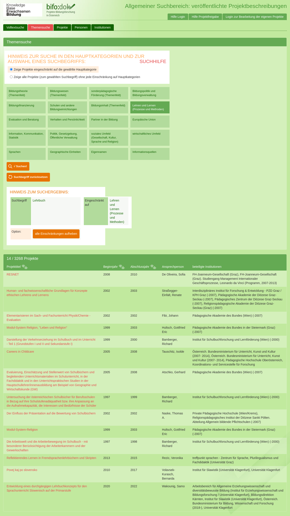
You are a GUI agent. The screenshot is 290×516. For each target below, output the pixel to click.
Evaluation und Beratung (24, 119)
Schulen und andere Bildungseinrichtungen (63, 107)
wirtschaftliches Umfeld (146, 133)
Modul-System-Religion (22, 429)
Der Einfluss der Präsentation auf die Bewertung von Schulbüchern (51, 413)
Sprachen (15, 151)
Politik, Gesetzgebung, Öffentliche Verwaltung (63, 135)
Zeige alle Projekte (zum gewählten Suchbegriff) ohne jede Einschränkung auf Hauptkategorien (75, 77)
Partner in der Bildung (104, 119)
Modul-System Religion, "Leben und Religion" (37, 327)
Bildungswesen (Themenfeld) (59, 92)
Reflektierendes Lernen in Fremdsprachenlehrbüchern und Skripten (51, 458)
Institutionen (103, 27)
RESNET (13, 274)
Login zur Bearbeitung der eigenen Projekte (255, 16)
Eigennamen (99, 151)
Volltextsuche (15, 27)
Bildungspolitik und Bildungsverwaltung (144, 92)
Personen (81, 27)
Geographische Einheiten (65, 151)
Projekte (62, 27)
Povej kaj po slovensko (22, 470)
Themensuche (40, 27)
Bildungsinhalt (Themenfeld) (108, 105)
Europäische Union (144, 119)
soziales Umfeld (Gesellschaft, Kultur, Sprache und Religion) (104, 137)
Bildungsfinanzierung (21, 105)
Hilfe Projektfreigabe (205, 16)
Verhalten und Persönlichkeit (67, 119)
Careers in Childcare (20, 351)
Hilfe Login (178, 16)
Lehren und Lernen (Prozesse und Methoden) (148, 107)
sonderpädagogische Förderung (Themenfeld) (106, 92)
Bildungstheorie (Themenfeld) (18, 92)
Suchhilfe (153, 61)
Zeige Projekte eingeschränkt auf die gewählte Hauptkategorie (53, 69)
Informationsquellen (144, 151)
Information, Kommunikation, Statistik (26, 135)
